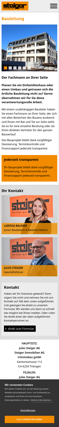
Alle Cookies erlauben (29, 419)
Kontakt (11, 287)
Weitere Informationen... (42, 400)
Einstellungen (28, 410)
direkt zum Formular (21, 329)
